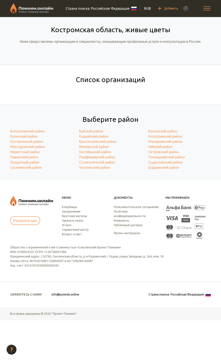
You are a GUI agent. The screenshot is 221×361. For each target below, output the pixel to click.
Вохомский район (162, 172)
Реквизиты (121, 261)
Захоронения (71, 252)
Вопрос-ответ (72, 275)
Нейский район (160, 187)
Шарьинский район (163, 208)
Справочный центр (75, 270)
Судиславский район (165, 203)
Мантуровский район (27, 187)
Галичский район (24, 177)
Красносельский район (98, 182)
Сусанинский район (26, 208)
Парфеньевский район (97, 198)
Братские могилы (74, 256)
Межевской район (94, 187)
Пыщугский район (24, 203)
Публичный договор (128, 265)
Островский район (163, 192)
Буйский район (91, 172)
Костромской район (26, 182)
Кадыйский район (93, 177)
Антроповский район (27, 172)
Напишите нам (25, 261)
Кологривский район (165, 177)
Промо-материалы (127, 273)
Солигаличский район (97, 203)
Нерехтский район (25, 192)
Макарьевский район (165, 182)
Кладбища (69, 247)
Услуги (66, 265)
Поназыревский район (166, 198)
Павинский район (24, 198)
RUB (147, 8)
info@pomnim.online (65, 335)
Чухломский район (94, 208)
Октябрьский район (95, 192)
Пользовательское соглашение (136, 247)
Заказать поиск (73, 261)
